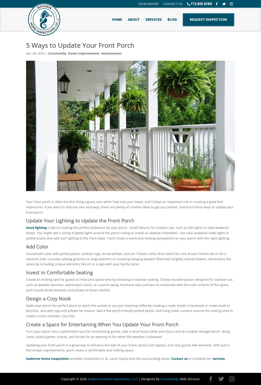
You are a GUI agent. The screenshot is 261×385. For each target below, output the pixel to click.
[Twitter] (224, 4)
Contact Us (172, 4)
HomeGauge (169, 379)
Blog (172, 19)
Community (57, 53)
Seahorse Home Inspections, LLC (113, 379)
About (134, 19)
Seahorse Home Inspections (47, 359)
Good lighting (36, 228)
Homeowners (111, 53)
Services (153, 19)
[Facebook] (216, 4)
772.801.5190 (201, 4)
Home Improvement (83, 53)
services (219, 359)
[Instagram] (231, 4)
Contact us (179, 359)
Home (117, 19)
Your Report (148, 4)
